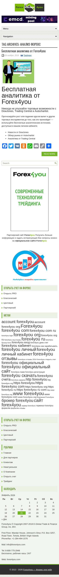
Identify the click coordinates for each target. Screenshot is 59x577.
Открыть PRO (10, 293)
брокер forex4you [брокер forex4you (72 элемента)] (17, 400)
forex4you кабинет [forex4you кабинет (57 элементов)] (16, 346)
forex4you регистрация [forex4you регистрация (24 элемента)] (35, 372)
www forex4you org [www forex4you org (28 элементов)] (27, 397)
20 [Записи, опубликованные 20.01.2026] (14, 513)
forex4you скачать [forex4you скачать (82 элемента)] (19, 375)
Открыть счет (9, 476)
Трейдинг (28, 55)
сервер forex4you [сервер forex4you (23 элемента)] (29, 406)
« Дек (4, 519)
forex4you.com (13, 559)
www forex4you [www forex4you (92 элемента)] (28, 393)
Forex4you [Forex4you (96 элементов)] (31, 326)
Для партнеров (10, 457)
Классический (10, 298)
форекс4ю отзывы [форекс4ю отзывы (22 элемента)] (18, 408)
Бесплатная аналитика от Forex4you (24, 50)
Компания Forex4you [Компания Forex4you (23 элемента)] (45, 397)
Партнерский (9, 308)
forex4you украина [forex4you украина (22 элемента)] (18, 380)
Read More (49, 154)
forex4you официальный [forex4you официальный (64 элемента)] (23, 363)
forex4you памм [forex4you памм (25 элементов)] (18, 372)
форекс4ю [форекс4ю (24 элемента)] (6, 408)
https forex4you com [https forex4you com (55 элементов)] (22, 384)
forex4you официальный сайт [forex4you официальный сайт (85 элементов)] (26, 369)
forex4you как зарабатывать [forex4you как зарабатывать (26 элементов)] (44, 346)
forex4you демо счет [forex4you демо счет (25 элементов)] (39, 343)
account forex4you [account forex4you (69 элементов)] (18, 321)
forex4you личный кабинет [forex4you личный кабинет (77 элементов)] (28, 351)
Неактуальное (10, 467)
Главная (7, 453)
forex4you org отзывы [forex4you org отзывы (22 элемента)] (12, 340)
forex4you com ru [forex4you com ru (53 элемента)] (43, 331)
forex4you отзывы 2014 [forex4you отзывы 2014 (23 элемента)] (27, 359)
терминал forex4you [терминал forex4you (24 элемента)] (44, 406)
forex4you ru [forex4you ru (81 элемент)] (33, 339)
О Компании (9, 472)
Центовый (8, 303)
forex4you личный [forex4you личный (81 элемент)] (19, 349)
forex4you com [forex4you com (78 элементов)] (15, 330)
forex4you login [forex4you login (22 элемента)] (7, 336)
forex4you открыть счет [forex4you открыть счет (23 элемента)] (46, 359)
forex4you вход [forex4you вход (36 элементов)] (21, 342)
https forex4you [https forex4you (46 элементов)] (24, 383)
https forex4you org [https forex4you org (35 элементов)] (36, 386)
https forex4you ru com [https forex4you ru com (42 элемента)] (32, 389)
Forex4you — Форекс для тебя (37, 569)
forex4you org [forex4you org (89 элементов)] (27, 334)
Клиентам (8, 462)
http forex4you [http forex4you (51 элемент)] (36, 379)
